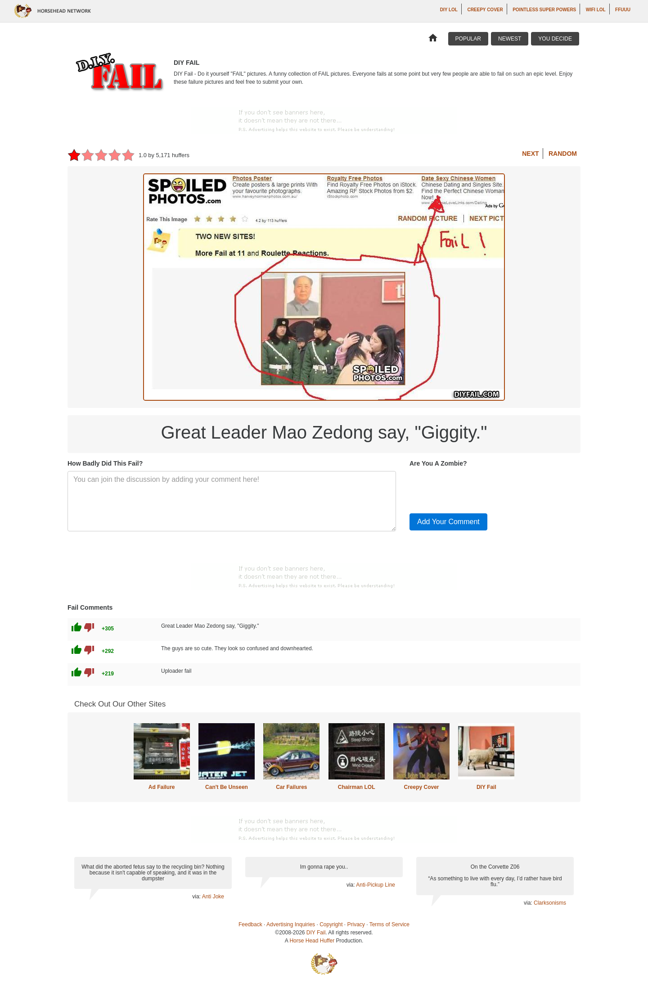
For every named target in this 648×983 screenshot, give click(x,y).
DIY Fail (486, 787)
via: (197, 896)
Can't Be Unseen (226, 787)
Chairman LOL (356, 787)
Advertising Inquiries (290, 924)
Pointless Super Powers (544, 9)
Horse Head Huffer (311, 941)
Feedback (250, 924)
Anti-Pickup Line (375, 885)
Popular (468, 39)
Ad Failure (161, 787)
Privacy (356, 924)
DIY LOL (449, 9)
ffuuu (622, 9)
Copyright (331, 924)
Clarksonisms (550, 903)
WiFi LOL (596, 9)
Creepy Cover (485, 9)
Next (530, 153)
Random (563, 153)
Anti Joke (213, 896)
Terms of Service (389, 924)
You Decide (555, 39)
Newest (509, 39)
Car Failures (291, 787)
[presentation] (478, 488)
